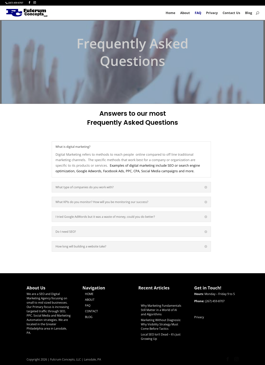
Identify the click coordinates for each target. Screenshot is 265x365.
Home (170, 13)
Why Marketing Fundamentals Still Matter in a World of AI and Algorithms (161, 310)
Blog (248, 13)
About (185, 13)
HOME (89, 294)
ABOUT (90, 300)
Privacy (212, 13)
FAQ (198, 13)
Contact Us (231, 13)
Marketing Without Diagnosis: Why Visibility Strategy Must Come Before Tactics (161, 324)
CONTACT (91, 311)
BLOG (89, 317)
